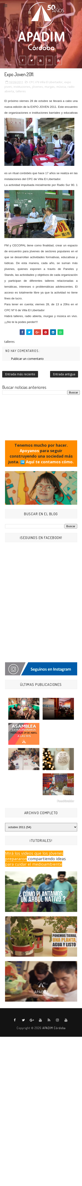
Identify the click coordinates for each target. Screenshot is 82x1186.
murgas (50, 87)
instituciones (22, 87)
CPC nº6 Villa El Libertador (46, 82)
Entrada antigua (64, 374)
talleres (21, 91)
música (61, 87)
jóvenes (37, 87)
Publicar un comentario (27, 359)
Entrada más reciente (20, 374)
